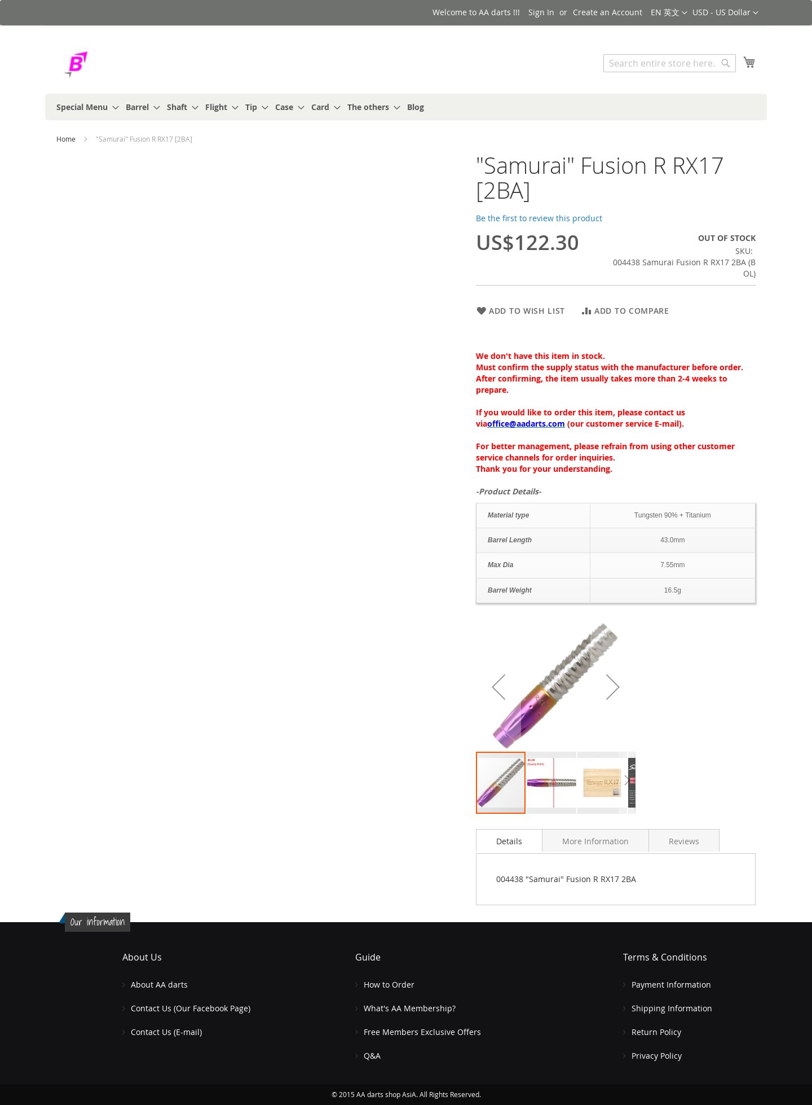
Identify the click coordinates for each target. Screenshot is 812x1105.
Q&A (372, 1055)
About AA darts (159, 984)
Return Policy (656, 1032)
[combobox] (669, 63)
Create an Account (607, 12)
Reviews (684, 841)
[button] (725, 13)
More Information (595, 841)
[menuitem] (84, 107)
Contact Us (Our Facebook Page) (190, 1008)
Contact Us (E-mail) (166, 1032)
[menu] (406, 107)
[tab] (509, 840)
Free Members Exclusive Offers (422, 1032)
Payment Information (671, 984)
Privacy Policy (657, 1055)
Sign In (541, 12)
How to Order (389, 984)
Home (66, 138)
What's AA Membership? (410, 1008)
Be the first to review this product (539, 218)
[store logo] (104, 65)
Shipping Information (672, 1008)
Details (509, 841)
